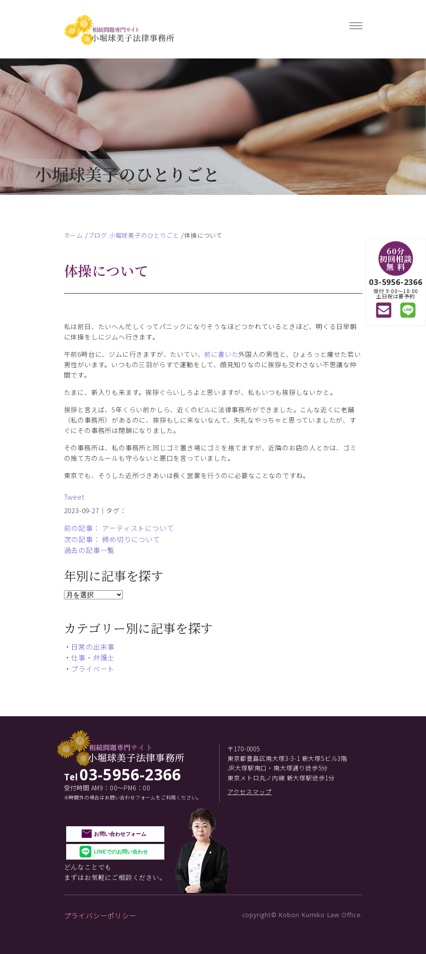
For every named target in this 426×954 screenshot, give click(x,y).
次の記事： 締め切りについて (112, 539)
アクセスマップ (249, 791)
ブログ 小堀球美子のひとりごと (133, 235)
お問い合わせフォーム (120, 834)
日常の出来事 (93, 646)
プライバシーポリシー (100, 915)
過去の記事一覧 (89, 550)
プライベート (93, 668)
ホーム (73, 235)
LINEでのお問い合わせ (120, 851)
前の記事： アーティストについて (119, 528)
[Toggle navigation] (356, 24)
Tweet (74, 497)
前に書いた (221, 354)
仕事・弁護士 (93, 657)
